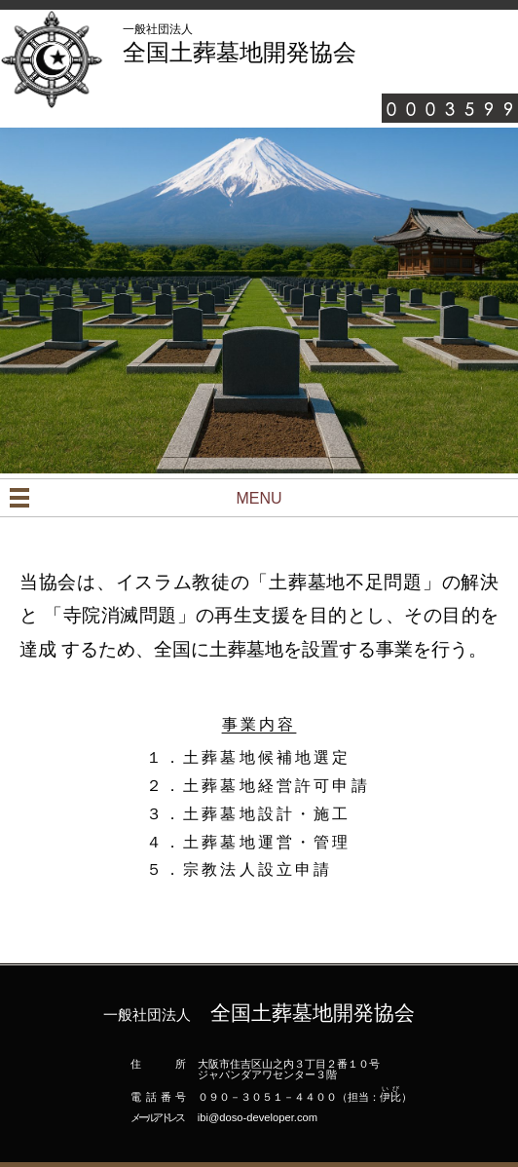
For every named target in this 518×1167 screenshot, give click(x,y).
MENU (258, 498)
